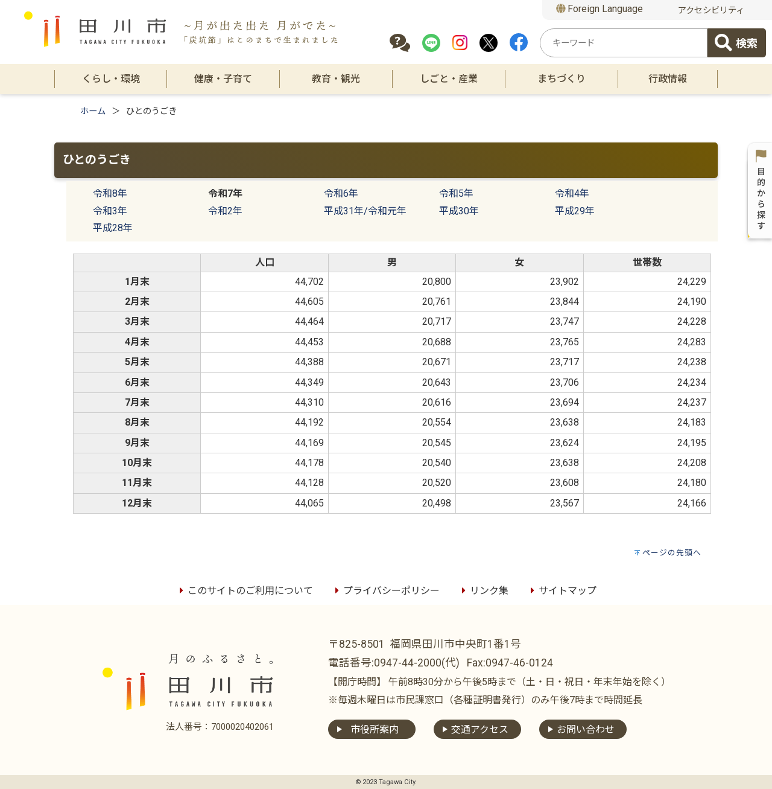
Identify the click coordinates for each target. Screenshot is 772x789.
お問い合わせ (586, 729)
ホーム (93, 111)
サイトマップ (561, 590)
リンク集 (483, 590)
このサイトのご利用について (244, 590)
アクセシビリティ (711, 10)
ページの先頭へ (671, 552)
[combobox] (623, 43)
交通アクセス (479, 729)
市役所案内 (374, 729)
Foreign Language (600, 8)
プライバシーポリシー (385, 590)
